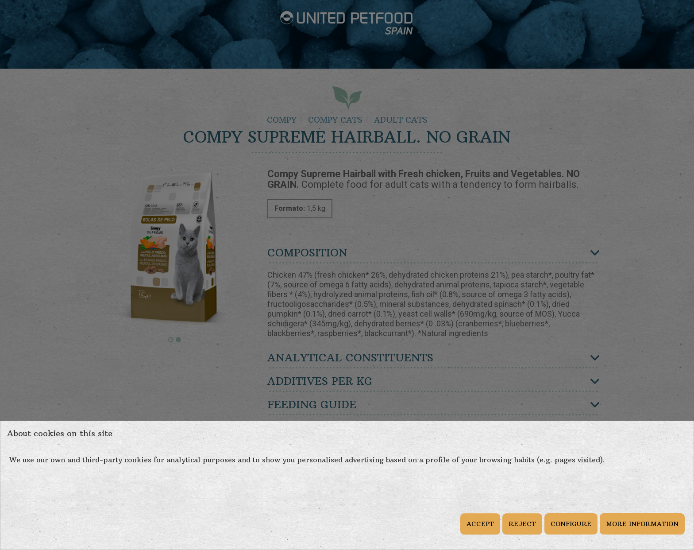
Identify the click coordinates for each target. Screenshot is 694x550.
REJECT (522, 524)
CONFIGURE (571, 524)
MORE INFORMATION (642, 524)
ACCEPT (480, 524)
